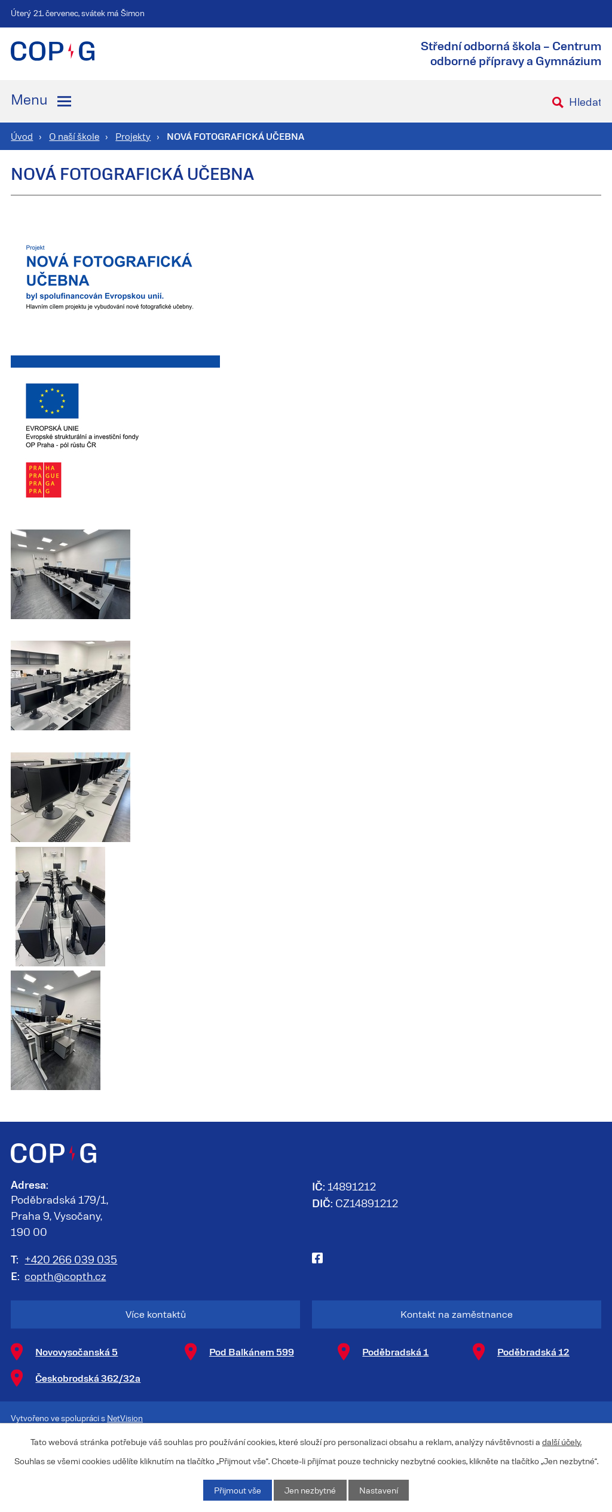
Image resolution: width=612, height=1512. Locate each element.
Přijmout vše (237, 1490)
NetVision (125, 1418)
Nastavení (378, 1490)
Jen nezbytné (310, 1490)
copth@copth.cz (65, 1276)
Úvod (22, 136)
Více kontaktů (156, 1314)
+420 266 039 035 (71, 1259)
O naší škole (74, 136)
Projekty (133, 136)
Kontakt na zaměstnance (456, 1314)
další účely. (562, 1442)
